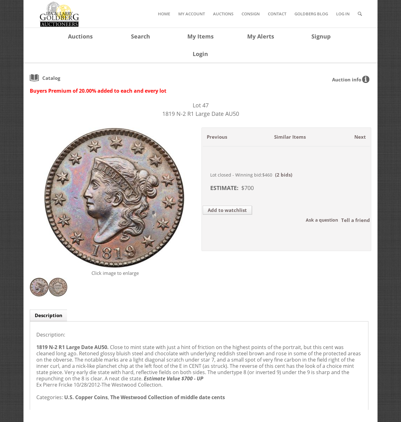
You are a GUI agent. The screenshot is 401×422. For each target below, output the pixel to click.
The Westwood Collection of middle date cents (167, 397)
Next (360, 137)
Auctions (80, 36)
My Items (200, 36)
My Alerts (260, 36)
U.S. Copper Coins (86, 397)
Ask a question (322, 220)
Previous (217, 137)
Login (200, 54)
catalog (51, 78)
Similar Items (290, 137)
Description (48, 315)
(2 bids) (283, 175)
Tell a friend (355, 220)
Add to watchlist (227, 210)
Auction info (346, 79)
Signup (321, 36)
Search (140, 36)
